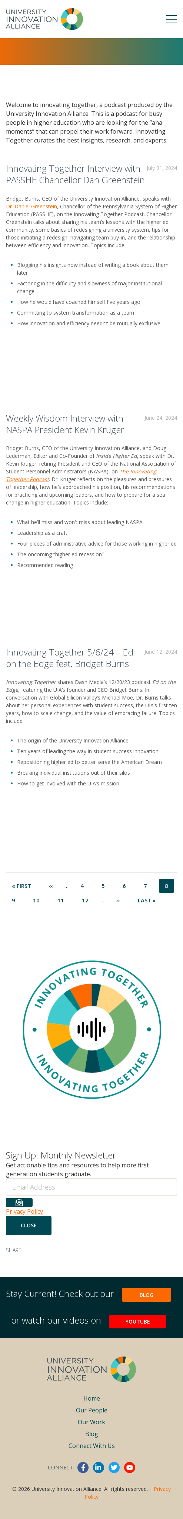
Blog (146, 1294)
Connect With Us (92, 1446)
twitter (114, 1467)
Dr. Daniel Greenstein (31, 206)
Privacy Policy (24, 1211)
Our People (91, 1410)
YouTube (138, 1321)
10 (39, 900)
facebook (83, 1467)
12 (88, 900)
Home (91, 1398)
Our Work (91, 1422)
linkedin (98, 1467)
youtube (129, 1467)
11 (63, 900)
